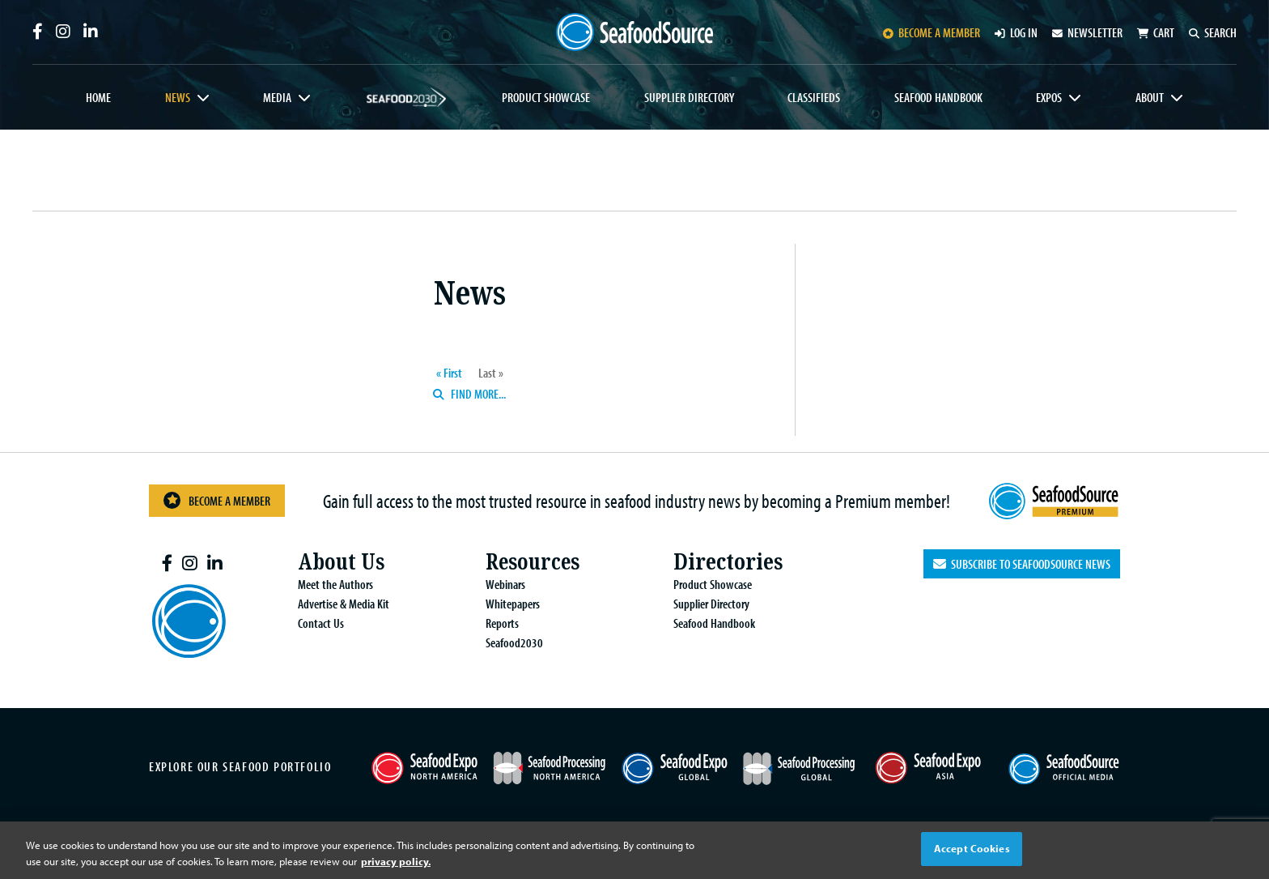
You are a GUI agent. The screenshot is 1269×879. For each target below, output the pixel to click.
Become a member (931, 32)
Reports (495, 620)
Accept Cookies (972, 848)
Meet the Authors (329, 581)
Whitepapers (506, 600)
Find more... (469, 394)
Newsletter (1087, 32)
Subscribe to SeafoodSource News (1021, 561)
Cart (1155, 32)
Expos (1049, 97)
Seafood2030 (406, 97)
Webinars (499, 581)
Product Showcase (546, 97)
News (177, 97)
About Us (335, 558)
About (1149, 97)
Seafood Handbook (938, 97)
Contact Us (314, 620)
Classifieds (813, 97)
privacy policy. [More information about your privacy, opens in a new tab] (396, 861)
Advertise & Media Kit (337, 600)
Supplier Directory (689, 97)
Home (98, 97)
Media (277, 97)
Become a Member (216, 498)
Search (1213, 32)
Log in (1016, 32)
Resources (527, 558)
